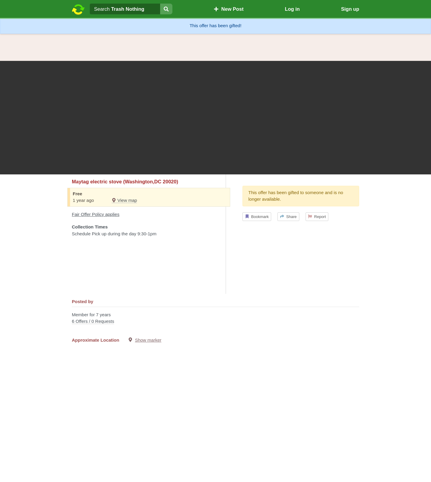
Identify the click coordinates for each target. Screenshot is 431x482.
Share (288, 216)
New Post (229, 9)
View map (124, 200)
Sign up (350, 9)
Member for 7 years (215, 318)
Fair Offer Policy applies (95, 214)
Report (317, 216)
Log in (292, 9)
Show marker (148, 340)
